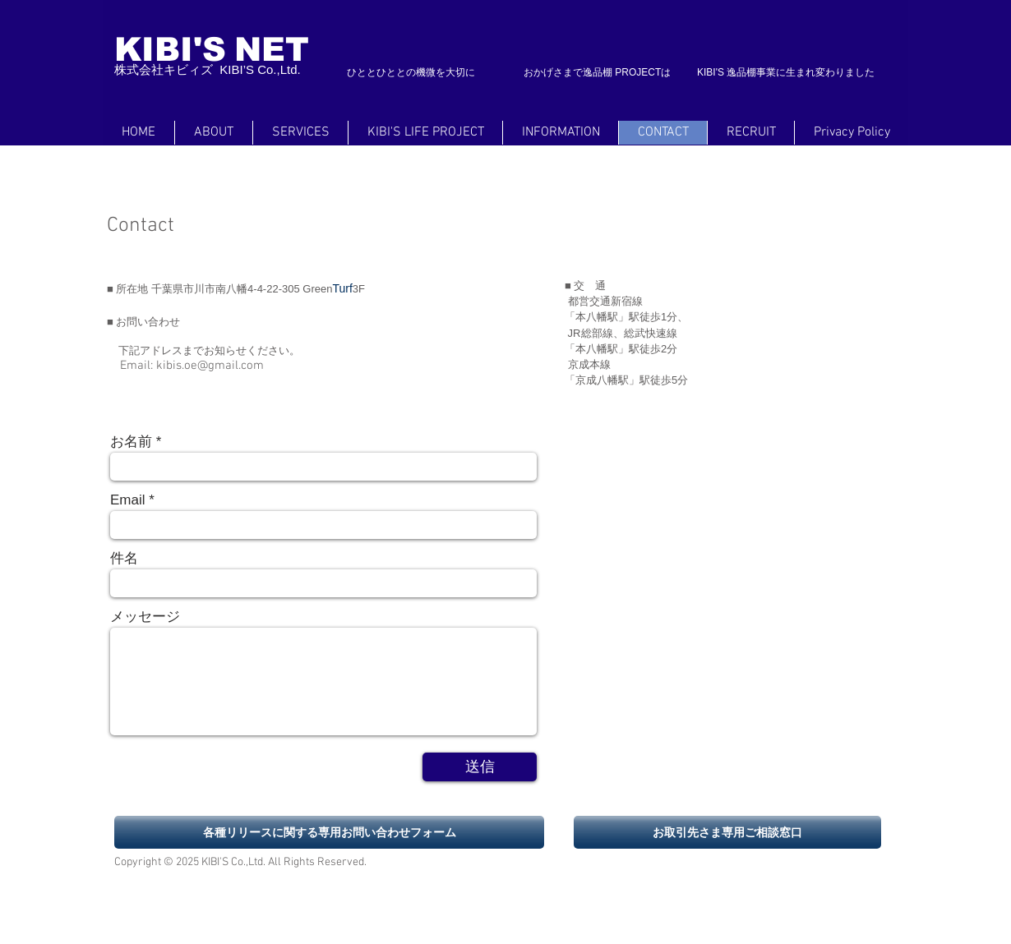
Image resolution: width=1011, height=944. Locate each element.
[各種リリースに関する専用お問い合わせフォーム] (329, 832)
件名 (124, 558)
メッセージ (145, 617)
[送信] (479, 767)
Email (127, 500)
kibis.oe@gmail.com (210, 365)
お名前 (131, 442)
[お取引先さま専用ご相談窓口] (727, 832)
